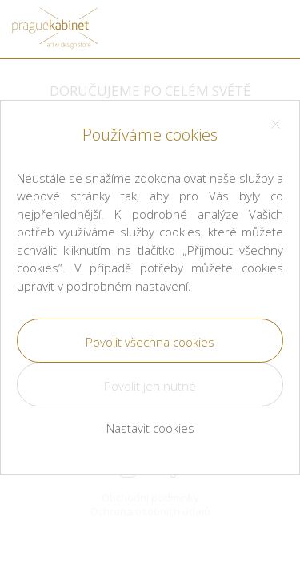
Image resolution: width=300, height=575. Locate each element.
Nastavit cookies (150, 428)
